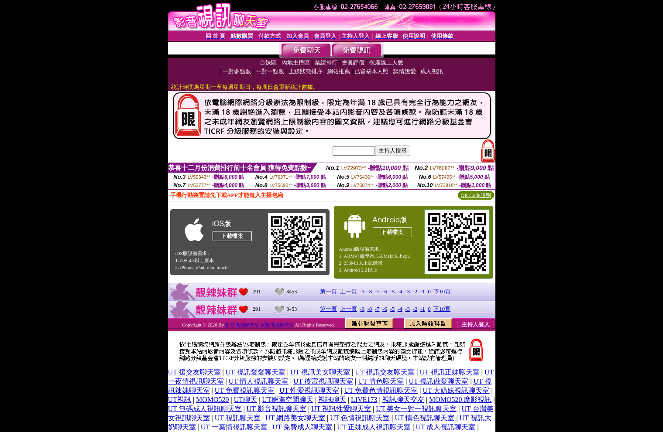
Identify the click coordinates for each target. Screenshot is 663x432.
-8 (369, 291)
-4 (400, 291)
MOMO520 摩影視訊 (460, 399)
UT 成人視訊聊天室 (445, 427)
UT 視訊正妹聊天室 (450, 372)
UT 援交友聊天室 (194, 372)
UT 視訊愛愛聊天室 (255, 372)
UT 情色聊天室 (381, 381)
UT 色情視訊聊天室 (360, 418)
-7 (377, 291)
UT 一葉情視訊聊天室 (234, 427)
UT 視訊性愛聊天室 (341, 408)
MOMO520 (212, 399)
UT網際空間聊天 (287, 399)
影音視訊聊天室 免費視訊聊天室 (259, 324)
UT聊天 (245, 399)
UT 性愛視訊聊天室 (309, 390)
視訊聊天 (332, 399)
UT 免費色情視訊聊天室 (381, 390)
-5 (392, 291)
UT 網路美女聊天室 (295, 418)
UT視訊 (179, 399)
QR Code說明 (476, 195)
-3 (407, 291)
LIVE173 (364, 399)
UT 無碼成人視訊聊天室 (205, 408)
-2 (414, 291)
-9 (362, 291)
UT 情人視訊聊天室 (259, 381)
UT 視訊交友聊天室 (385, 372)
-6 (384, 291)
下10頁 (441, 291)
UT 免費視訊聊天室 (245, 390)
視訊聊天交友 (403, 399)
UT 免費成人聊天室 (302, 427)
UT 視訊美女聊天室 (320, 372)
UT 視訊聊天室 (238, 418)
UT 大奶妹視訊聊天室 (456, 390)
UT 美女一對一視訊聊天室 (416, 408)
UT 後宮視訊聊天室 (323, 381)
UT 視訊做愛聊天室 (438, 381)
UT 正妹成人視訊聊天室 (374, 427)
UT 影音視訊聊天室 (276, 408)
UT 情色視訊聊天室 (424, 418)
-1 (422, 291)
